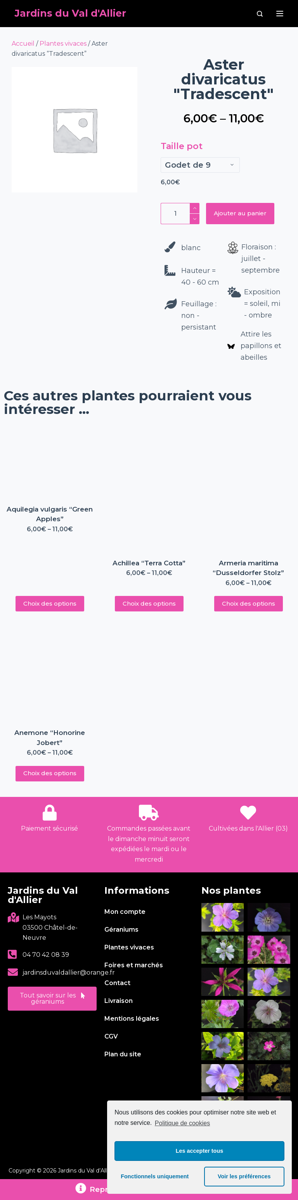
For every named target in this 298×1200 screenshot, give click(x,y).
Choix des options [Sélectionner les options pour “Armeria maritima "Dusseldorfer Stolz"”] (248, 603)
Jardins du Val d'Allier (70, 13)
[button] (52, 999)
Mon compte (125, 911)
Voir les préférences (244, 1176)
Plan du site (122, 1054)
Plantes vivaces (63, 43)
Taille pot (182, 146)
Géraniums (121, 929)
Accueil (23, 43)
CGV (111, 1036)
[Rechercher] (260, 14)
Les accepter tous (199, 1151)
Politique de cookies (182, 1123)
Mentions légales (131, 1018)
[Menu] (279, 13)
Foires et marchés (133, 965)
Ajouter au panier (240, 213)
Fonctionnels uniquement (155, 1176)
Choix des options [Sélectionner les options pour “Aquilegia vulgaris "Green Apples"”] (49, 603)
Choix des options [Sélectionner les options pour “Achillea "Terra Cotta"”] (149, 603)
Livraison (118, 1000)
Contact (117, 983)
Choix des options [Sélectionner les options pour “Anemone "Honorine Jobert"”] (49, 773)
